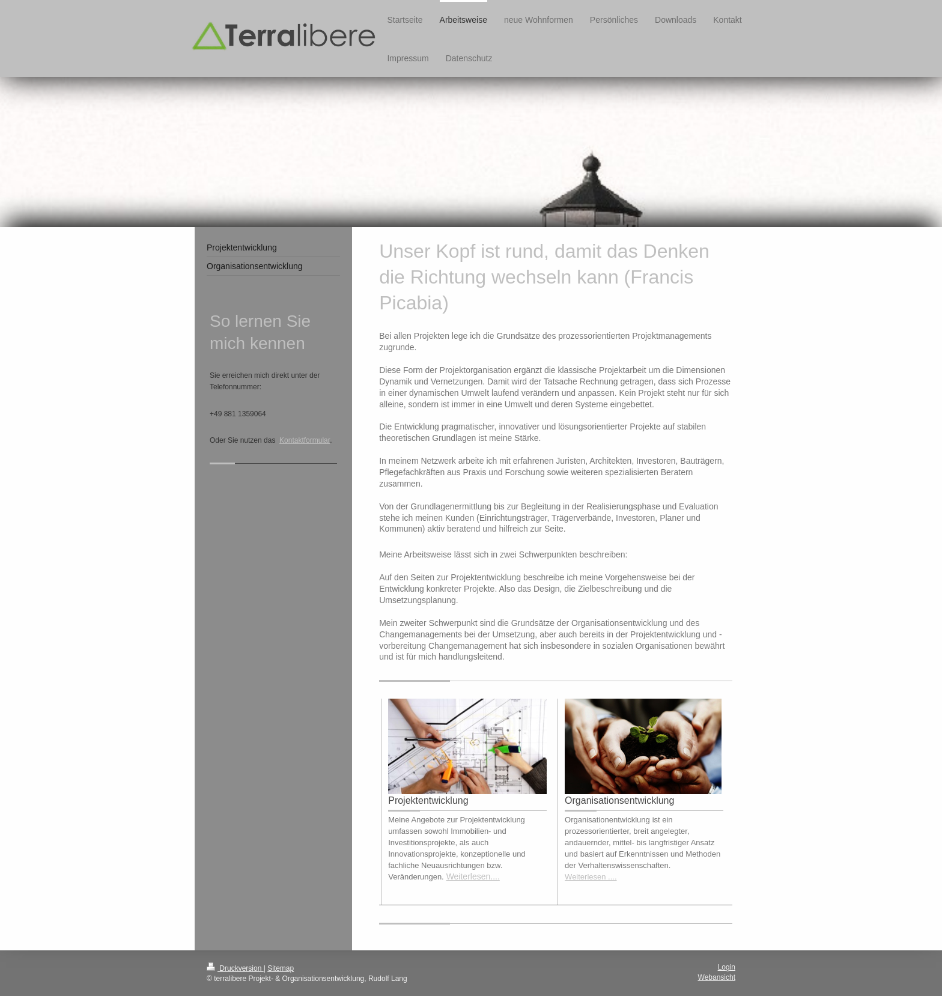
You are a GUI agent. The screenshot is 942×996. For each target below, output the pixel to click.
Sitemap (280, 968)
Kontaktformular (304, 440)
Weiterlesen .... (590, 876)
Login (726, 967)
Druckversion (235, 968)
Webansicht (716, 977)
